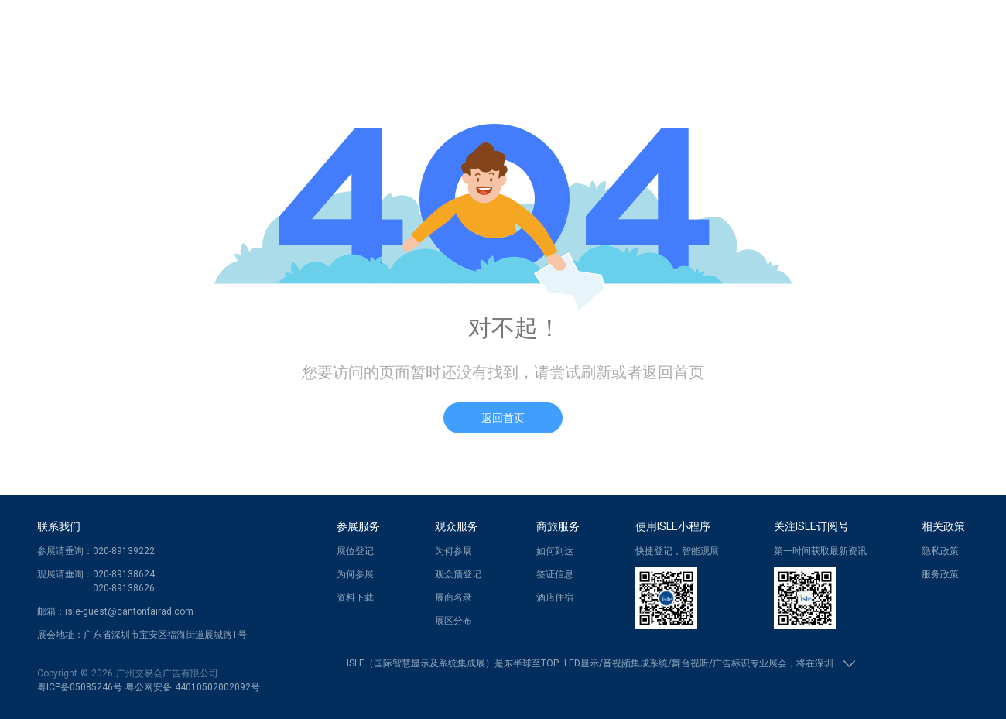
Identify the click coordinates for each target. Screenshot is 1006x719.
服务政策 (940, 574)
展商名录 (453, 597)
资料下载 (355, 597)
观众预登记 (458, 574)
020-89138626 (124, 588)
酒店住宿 (554, 597)
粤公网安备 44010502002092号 (192, 687)
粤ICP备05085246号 (79, 687)
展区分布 (453, 620)
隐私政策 (940, 551)
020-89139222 (124, 551)
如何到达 (554, 551)
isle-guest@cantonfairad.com (129, 611)
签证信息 (554, 574)
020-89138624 (124, 574)
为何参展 (355, 574)
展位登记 (355, 551)
